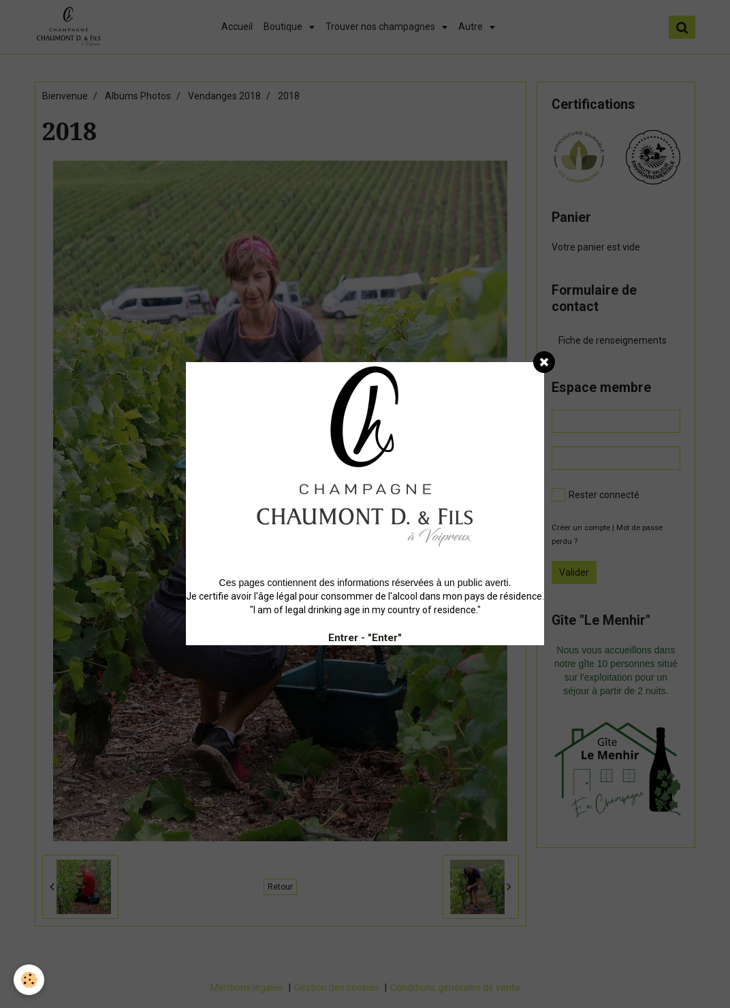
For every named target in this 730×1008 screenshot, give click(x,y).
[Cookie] (29, 979)
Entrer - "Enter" (365, 638)
